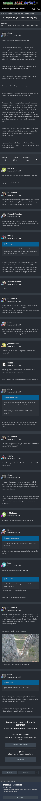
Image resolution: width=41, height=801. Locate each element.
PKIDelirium (12, 513)
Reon (9, 322)
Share (9, 772)
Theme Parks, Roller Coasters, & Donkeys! (25, 25)
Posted (14, 36)
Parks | (10, 13)
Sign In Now (20, 759)
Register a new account (20, 744)
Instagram (33, 13)
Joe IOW (10, 168)
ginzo (5, 23)
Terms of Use (7, 787)
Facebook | (21, 13)
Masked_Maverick (14, 214)
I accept (20, 797)
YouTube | (27, 13)
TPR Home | (4, 13)
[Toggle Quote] (5, 244)
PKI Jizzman (12, 193)
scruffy (10, 236)
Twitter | (15, 13)
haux (9, 563)
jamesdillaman (13, 344)
